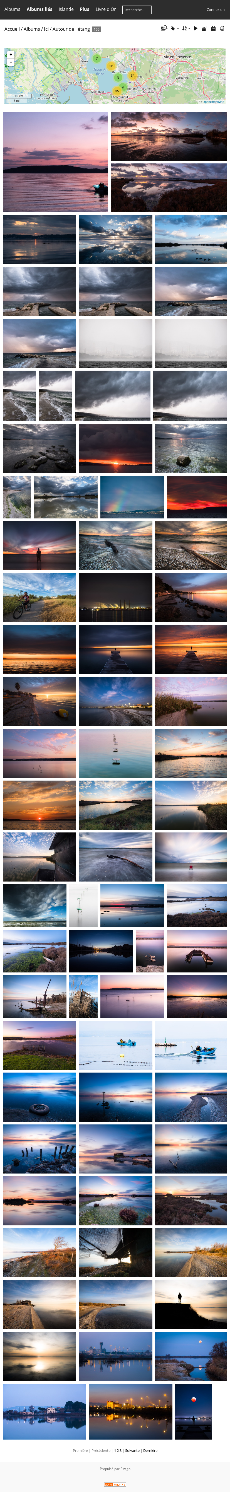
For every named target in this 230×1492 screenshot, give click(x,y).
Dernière (150, 1450)
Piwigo (125, 1468)
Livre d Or (106, 9)
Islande (66, 9)
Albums (12, 9)
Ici (46, 29)
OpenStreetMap (213, 101)
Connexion (216, 9)
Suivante (132, 1450)
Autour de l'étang (71, 29)
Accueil (12, 29)
